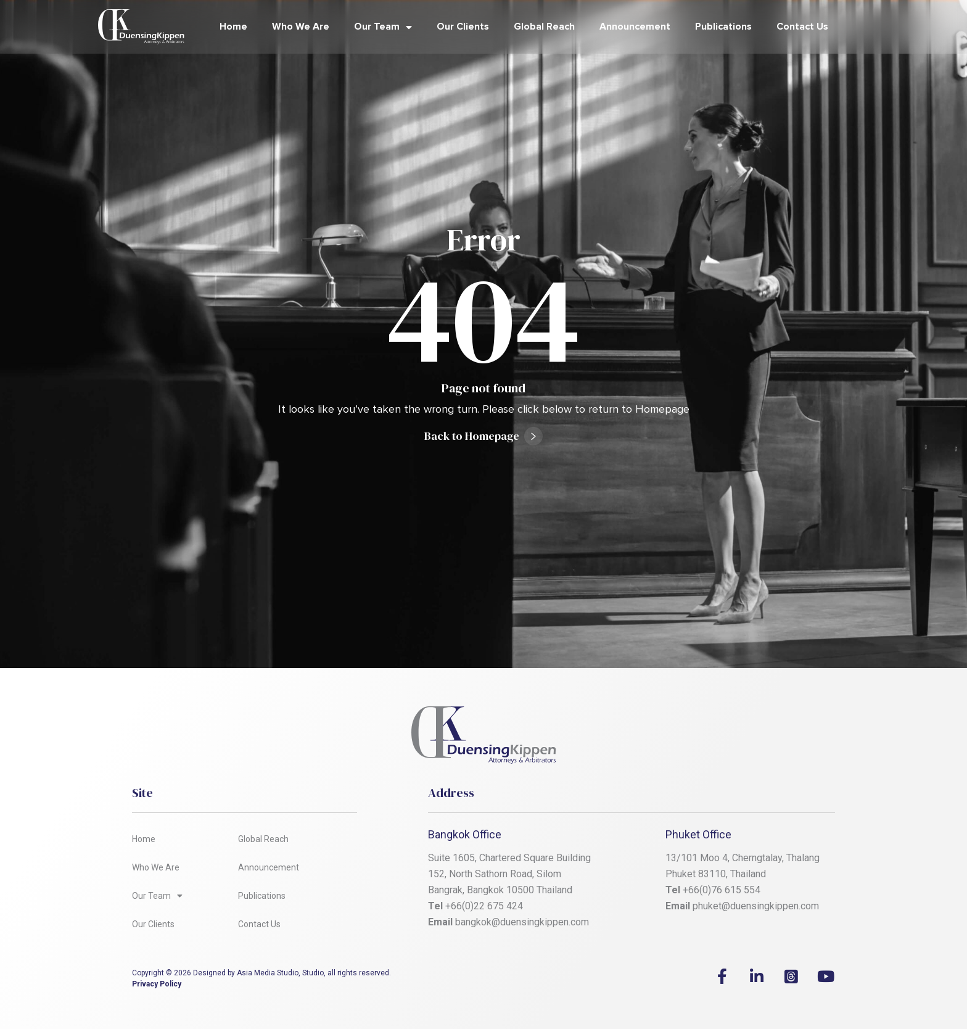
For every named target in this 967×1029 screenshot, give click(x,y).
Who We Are (300, 26)
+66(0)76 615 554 (723, 890)
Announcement (634, 26)
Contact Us (802, 26)
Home (233, 26)
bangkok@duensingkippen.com (522, 922)
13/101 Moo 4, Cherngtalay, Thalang (742, 858)
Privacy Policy (156, 984)
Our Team (383, 27)
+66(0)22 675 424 (484, 906)
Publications (723, 26)
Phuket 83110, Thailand (715, 874)
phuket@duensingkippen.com (756, 906)
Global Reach (544, 26)
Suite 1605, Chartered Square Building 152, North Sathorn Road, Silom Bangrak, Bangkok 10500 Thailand (510, 874)
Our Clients (463, 26)
